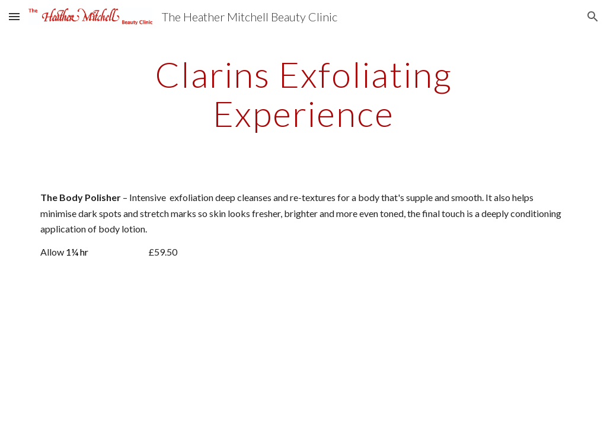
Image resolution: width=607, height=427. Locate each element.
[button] (14, 16)
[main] (303, 94)
